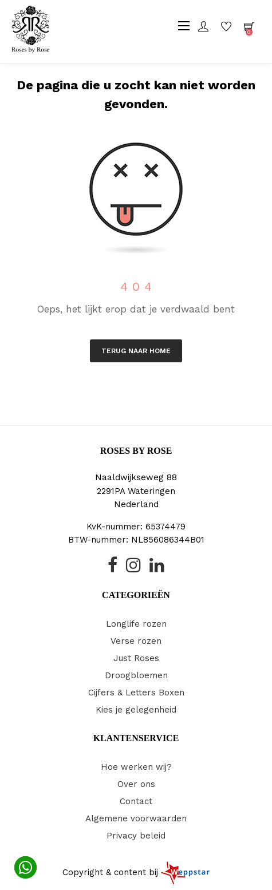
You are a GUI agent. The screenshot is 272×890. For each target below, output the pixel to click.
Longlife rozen (136, 624)
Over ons (136, 784)
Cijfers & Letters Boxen (136, 692)
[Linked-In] (156, 568)
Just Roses (136, 658)
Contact (136, 801)
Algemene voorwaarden (136, 818)
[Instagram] (133, 568)
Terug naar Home (136, 351)
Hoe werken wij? (136, 767)
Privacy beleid (136, 835)
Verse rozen (136, 641)
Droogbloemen (136, 675)
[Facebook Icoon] (112, 568)
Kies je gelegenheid (136, 710)
